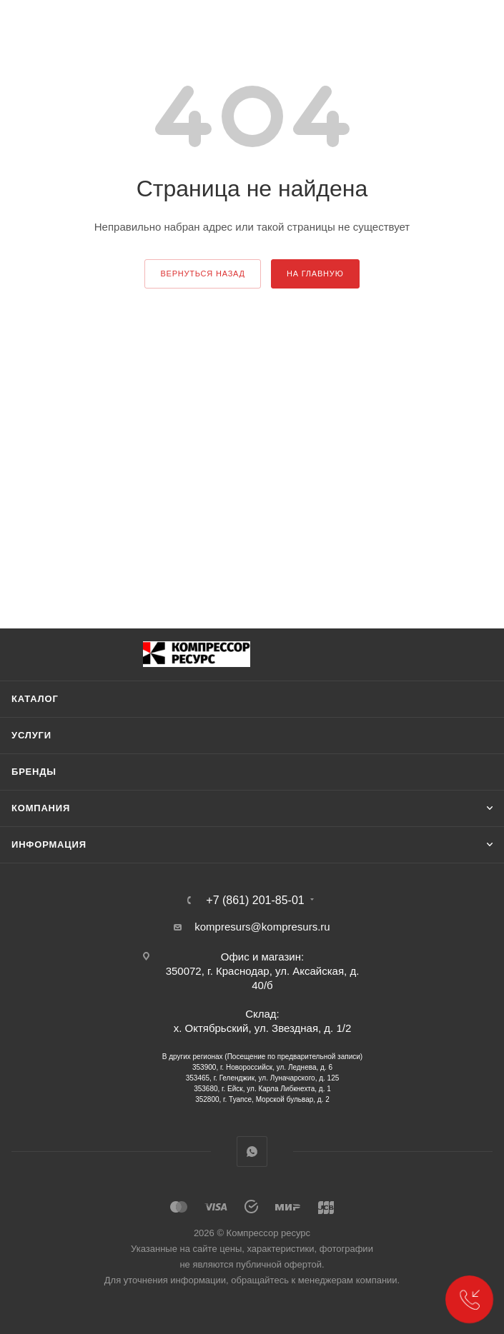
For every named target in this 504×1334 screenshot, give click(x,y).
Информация (49, 844)
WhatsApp (252, 1151)
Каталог (35, 698)
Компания (40, 808)
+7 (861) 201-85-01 (255, 900)
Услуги (31, 735)
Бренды (33, 771)
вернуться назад (202, 273)
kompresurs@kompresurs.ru (262, 927)
